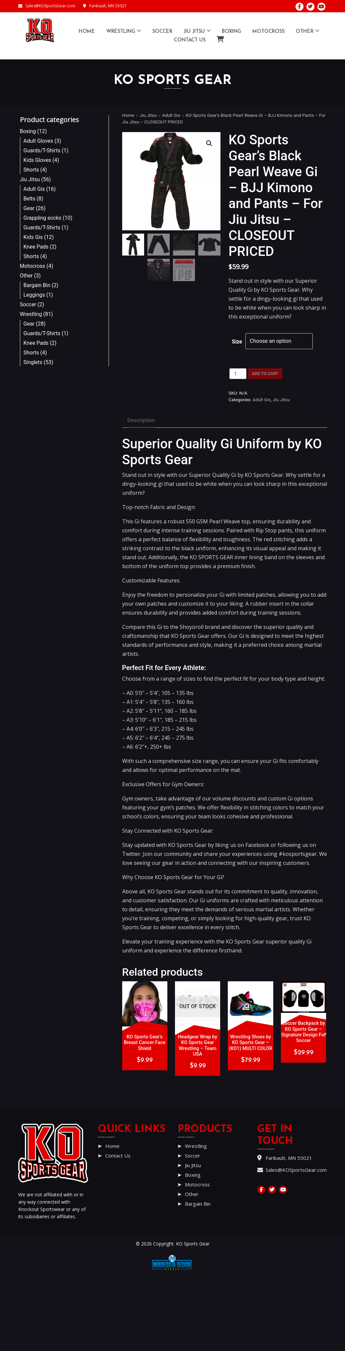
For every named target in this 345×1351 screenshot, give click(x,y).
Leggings (34, 295)
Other (307, 30)
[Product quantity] (237, 373)
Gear (29, 208)
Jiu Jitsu (197, 30)
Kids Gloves (37, 160)
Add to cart (265, 373)
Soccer (162, 31)
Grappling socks (42, 218)
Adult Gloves (38, 141)
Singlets (33, 362)
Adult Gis (34, 189)
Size (237, 341)
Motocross (268, 31)
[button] (209, 143)
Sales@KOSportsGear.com (46, 6)
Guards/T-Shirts (42, 150)
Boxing (231, 31)
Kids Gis (33, 237)
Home (87, 31)
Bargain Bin (37, 285)
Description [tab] (141, 420)
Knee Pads (36, 247)
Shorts (31, 170)
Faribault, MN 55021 (105, 6)
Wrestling (123, 30)
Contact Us (190, 40)
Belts (30, 198)
